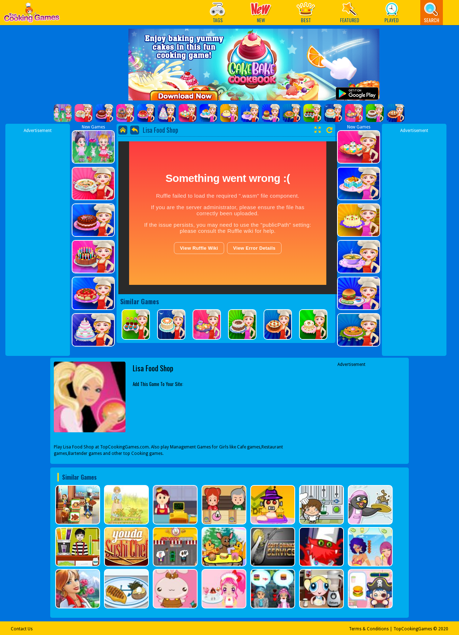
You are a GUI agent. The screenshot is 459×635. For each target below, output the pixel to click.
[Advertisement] (37, 241)
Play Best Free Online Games (32, 15)
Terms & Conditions (369, 628)
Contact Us (22, 628)
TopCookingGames (412, 628)
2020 (443, 628)
